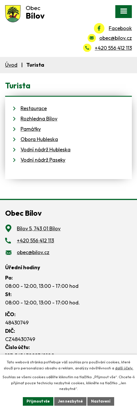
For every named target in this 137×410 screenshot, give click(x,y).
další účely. (124, 368)
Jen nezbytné (70, 401)
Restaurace (34, 108)
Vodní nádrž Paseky (43, 160)
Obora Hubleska (39, 139)
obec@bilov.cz (115, 38)
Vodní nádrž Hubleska (45, 149)
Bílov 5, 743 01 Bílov (39, 228)
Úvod (11, 65)
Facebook (120, 28)
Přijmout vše (38, 401)
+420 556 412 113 (113, 48)
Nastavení (100, 401)
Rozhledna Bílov (39, 118)
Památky (31, 129)
